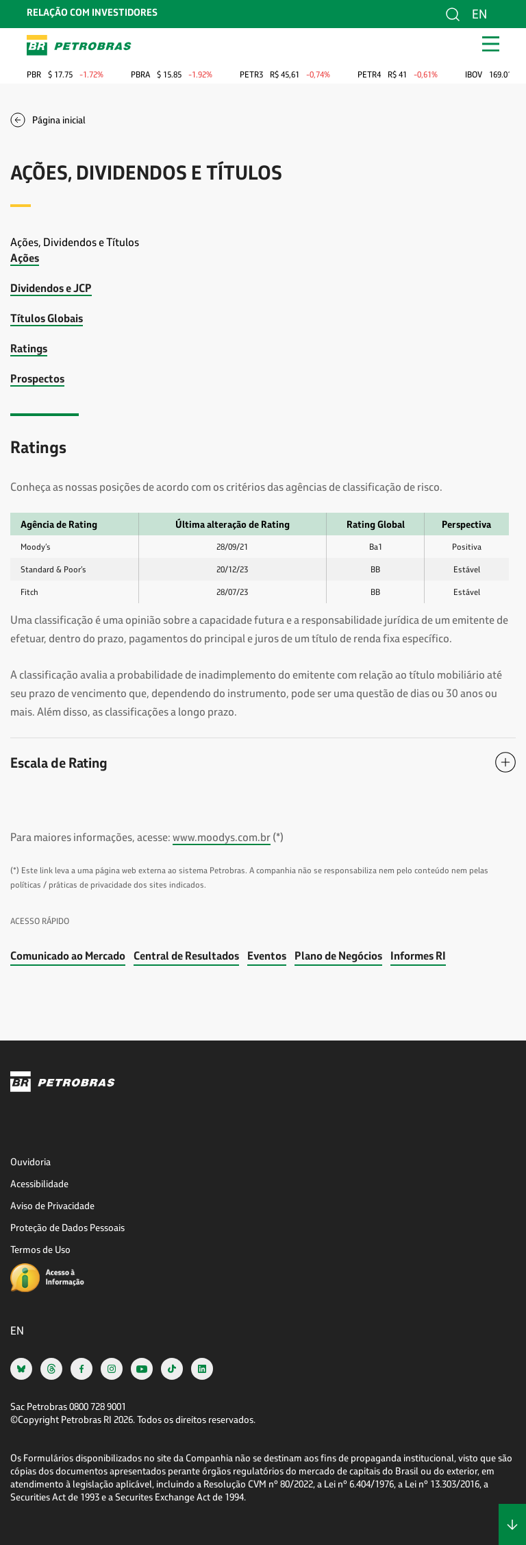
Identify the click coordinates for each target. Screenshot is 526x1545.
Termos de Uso (40, 1249)
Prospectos (37, 378)
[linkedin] (202, 1368)
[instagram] (112, 1368)
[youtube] (142, 1368)
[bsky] (21, 1368)
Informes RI (418, 955)
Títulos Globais (46, 318)
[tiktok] (172, 1368)
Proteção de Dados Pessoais (67, 1227)
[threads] (51, 1368)
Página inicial (59, 119)
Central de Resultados (186, 955)
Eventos (266, 955)
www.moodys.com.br (222, 836)
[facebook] (81, 1368)
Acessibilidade (39, 1183)
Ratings (28, 348)
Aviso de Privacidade (52, 1205)
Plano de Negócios (338, 955)
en (479, 13)
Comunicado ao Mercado (67, 955)
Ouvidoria (30, 1161)
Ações (24, 257)
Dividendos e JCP (51, 287)
